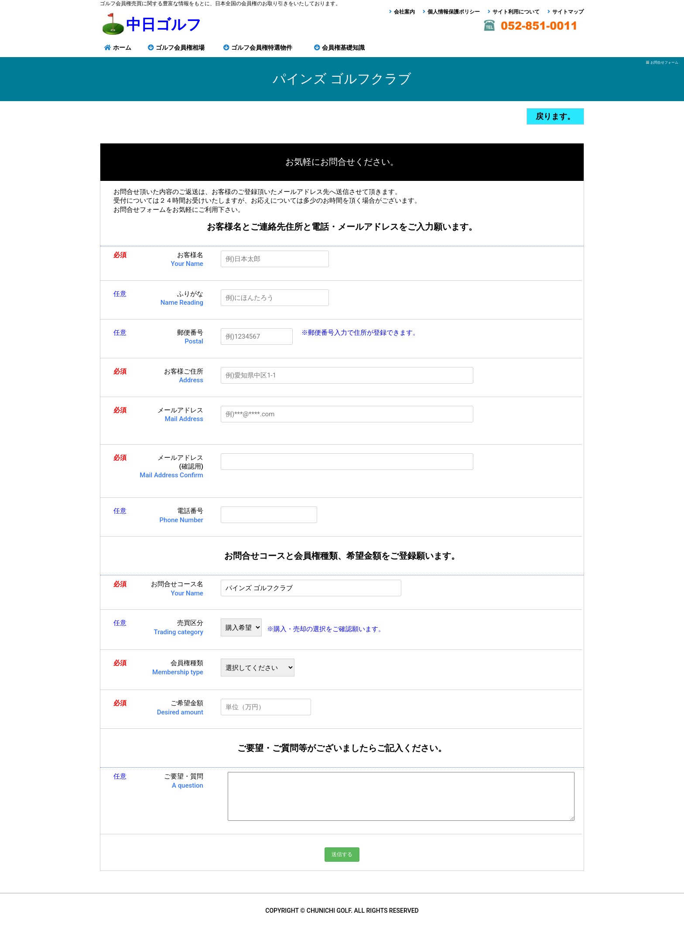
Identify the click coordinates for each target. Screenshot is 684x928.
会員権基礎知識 (343, 47)
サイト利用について (516, 12)
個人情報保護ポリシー (454, 12)
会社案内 (404, 12)
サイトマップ (568, 12)
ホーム (122, 47)
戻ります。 (555, 116)
